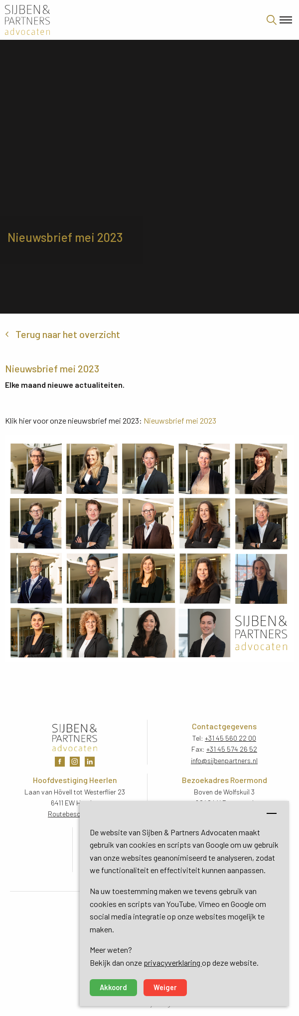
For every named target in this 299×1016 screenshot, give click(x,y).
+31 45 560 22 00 (230, 738)
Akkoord (113, 987)
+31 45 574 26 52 (231, 749)
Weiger (165, 987)
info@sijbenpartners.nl (224, 760)
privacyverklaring (173, 962)
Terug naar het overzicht (67, 334)
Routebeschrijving (75, 813)
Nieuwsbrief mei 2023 (180, 420)
